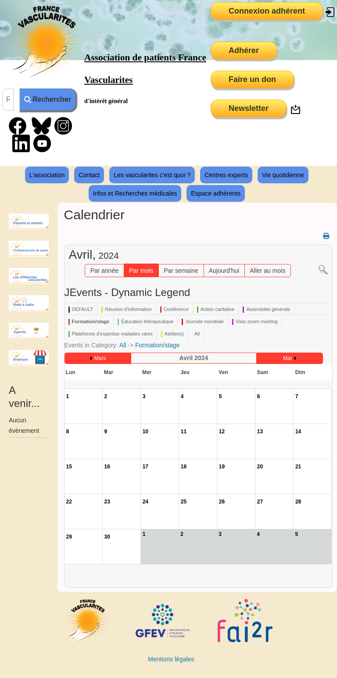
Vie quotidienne (283, 174)
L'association (47, 174)
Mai (287, 358)
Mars (100, 358)
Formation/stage (157, 345)
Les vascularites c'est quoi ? (152, 174)
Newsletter (249, 108)
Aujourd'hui (224, 270)
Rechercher (47, 99)
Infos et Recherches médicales (135, 193)
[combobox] (8, 100)
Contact (89, 174)
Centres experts (226, 174)
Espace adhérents (215, 193)
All (122, 345)
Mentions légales (171, 659)
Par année (104, 270)
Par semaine (181, 270)
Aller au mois (267, 270)
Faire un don (252, 79)
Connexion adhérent (267, 11)
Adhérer (244, 50)
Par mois (141, 270)
